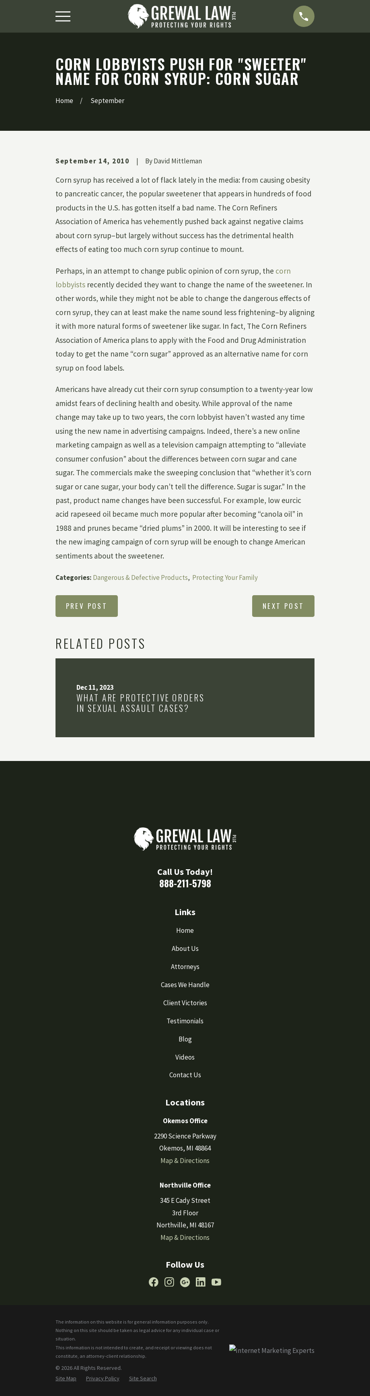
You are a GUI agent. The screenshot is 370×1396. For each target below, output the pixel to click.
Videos (185, 1057)
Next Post (283, 606)
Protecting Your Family (225, 577)
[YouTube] (216, 1282)
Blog (185, 1039)
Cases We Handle (185, 984)
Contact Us (185, 1074)
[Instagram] (169, 1282)
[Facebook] (153, 1282)
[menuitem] (66, 1378)
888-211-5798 (185, 883)
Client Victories (185, 1002)
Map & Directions (185, 1160)
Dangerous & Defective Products (140, 577)
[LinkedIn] (201, 1282)
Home (185, 930)
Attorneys (185, 966)
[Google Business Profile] (185, 1282)
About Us (185, 948)
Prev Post (87, 606)
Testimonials (185, 1021)
